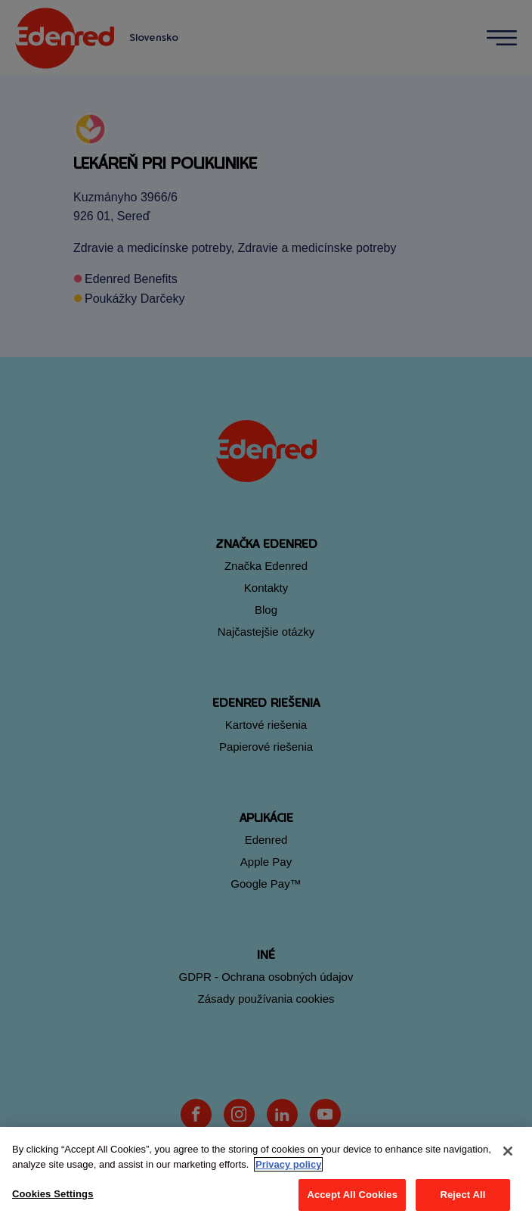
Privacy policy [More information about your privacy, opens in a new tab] (288, 1164)
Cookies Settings (53, 1194)
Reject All (462, 1194)
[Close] (507, 1151)
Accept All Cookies (352, 1194)
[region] (266, 1176)
